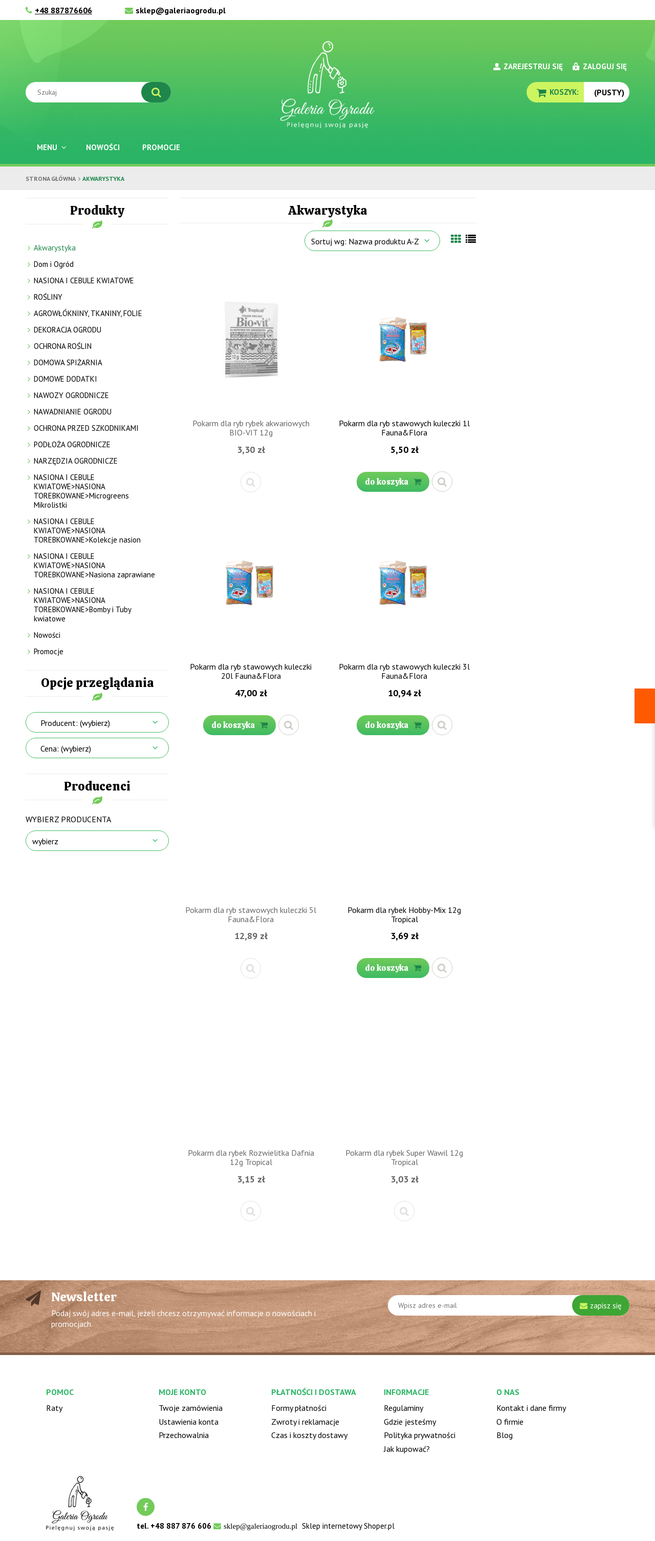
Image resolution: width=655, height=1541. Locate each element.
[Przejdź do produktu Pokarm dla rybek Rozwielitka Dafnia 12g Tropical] (250, 1068)
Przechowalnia (184, 1435)
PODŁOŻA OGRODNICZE (72, 444)
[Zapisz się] (600, 1305)
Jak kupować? (407, 1449)
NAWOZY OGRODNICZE (71, 395)
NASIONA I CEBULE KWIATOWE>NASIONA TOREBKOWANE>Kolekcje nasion (87, 530)
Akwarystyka (55, 248)
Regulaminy (403, 1408)
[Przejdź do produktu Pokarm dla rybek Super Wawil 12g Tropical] (404, 1068)
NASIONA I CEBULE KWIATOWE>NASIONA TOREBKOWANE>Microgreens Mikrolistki (81, 491)
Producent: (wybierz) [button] (75, 723)
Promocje (48, 651)
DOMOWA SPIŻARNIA (68, 362)
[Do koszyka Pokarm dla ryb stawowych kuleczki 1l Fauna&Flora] (393, 481)
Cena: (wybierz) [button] (65, 748)
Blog (504, 1435)
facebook (146, 1507)
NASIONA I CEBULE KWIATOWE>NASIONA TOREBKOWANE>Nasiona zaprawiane (94, 565)
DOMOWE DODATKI (65, 379)
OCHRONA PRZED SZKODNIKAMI (86, 428)
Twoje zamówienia (191, 1408)
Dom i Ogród (54, 264)
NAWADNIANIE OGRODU (73, 412)
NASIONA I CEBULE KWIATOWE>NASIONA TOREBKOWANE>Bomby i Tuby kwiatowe (82, 604)
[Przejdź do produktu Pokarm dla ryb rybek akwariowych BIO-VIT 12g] (250, 338)
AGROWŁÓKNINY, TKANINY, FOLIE (88, 313)
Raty (54, 1408)
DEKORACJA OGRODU (67, 330)
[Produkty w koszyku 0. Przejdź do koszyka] (555, 92)
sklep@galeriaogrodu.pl (181, 10)
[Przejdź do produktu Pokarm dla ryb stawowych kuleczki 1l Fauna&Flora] (404, 338)
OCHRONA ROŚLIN (63, 346)
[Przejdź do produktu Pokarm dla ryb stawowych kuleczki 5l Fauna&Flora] (250, 825)
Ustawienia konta (189, 1422)
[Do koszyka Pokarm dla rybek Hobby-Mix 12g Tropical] (393, 967)
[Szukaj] (156, 92)
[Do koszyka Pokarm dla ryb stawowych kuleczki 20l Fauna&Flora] (239, 725)
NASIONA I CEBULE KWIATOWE (84, 280)
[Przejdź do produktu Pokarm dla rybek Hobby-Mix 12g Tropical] (404, 825)
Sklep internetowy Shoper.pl (348, 1526)
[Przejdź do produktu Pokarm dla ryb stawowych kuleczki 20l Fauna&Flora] (250, 582)
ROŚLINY (48, 297)
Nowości (47, 635)
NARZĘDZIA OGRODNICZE (76, 461)
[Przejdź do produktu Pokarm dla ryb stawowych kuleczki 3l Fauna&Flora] (404, 582)
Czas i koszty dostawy (309, 1435)
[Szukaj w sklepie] (100, 92)
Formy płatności (298, 1408)
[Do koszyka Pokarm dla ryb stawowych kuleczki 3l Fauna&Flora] (393, 725)
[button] (251, 482)
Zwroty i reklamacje (305, 1422)
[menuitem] (50, 147)
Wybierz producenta (68, 819)
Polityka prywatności (419, 1435)
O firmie (509, 1422)
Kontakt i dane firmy (531, 1408)
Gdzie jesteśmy (410, 1422)
